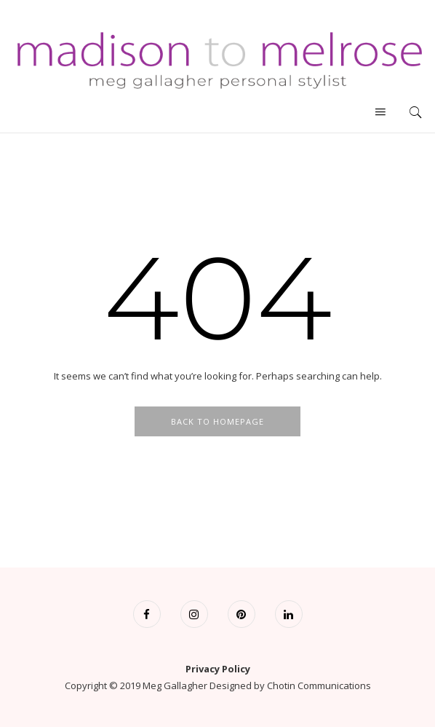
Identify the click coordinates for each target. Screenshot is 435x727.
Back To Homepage (217, 421)
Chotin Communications (319, 685)
